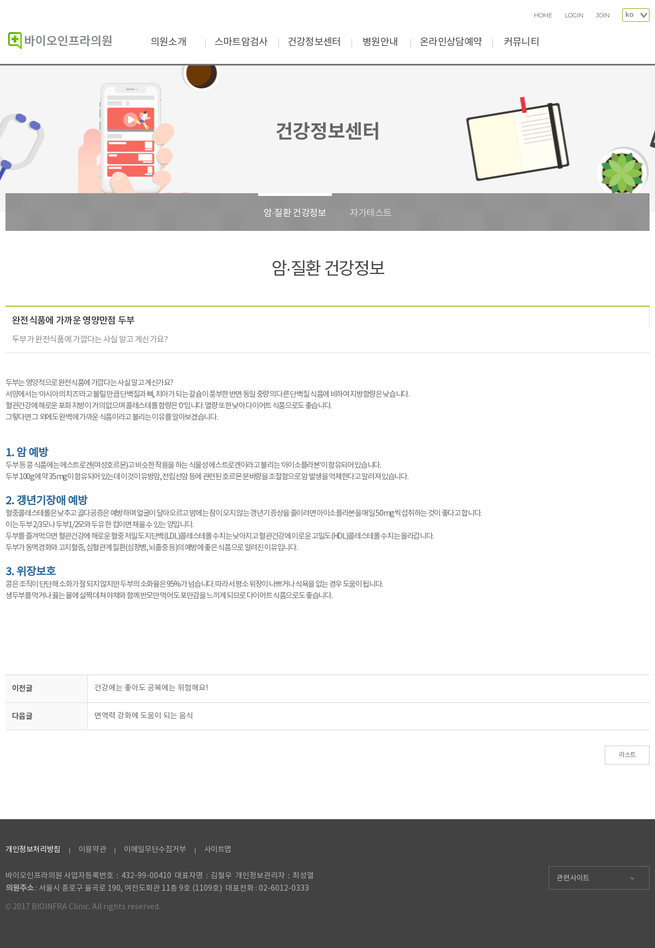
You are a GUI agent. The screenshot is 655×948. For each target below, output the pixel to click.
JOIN (603, 15)
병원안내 (380, 42)
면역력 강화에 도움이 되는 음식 (143, 716)
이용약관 (92, 849)
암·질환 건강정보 (295, 213)
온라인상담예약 (451, 42)
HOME (543, 15)
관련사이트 (573, 878)
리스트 (627, 755)
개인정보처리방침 (33, 849)
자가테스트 (371, 213)
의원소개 (168, 42)
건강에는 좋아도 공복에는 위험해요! (151, 688)
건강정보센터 (314, 42)
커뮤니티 (521, 42)
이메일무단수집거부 (155, 849)
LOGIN (574, 15)
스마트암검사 (241, 42)
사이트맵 (217, 849)
